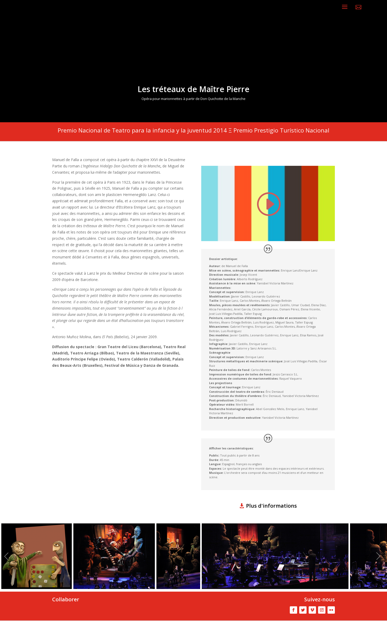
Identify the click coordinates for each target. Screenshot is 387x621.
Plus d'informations (271, 505)
